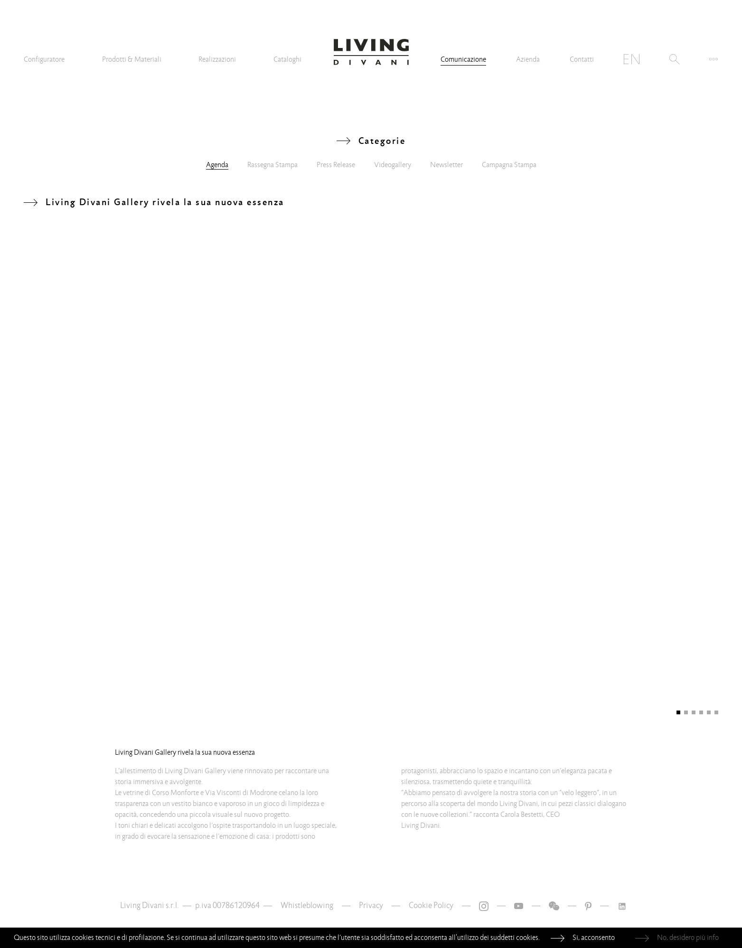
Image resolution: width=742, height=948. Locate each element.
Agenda (217, 165)
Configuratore (44, 59)
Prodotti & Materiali (131, 59)
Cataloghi (287, 59)
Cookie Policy (431, 905)
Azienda (528, 59)
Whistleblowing (307, 905)
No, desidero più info (688, 937)
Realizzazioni (217, 59)
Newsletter (446, 165)
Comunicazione (463, 59)
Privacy (371, 905)
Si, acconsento (594, 937)
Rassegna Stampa (272, 165)
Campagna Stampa (509, 165)
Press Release (336, 165)
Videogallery (392, 165)
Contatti (582, 59)
